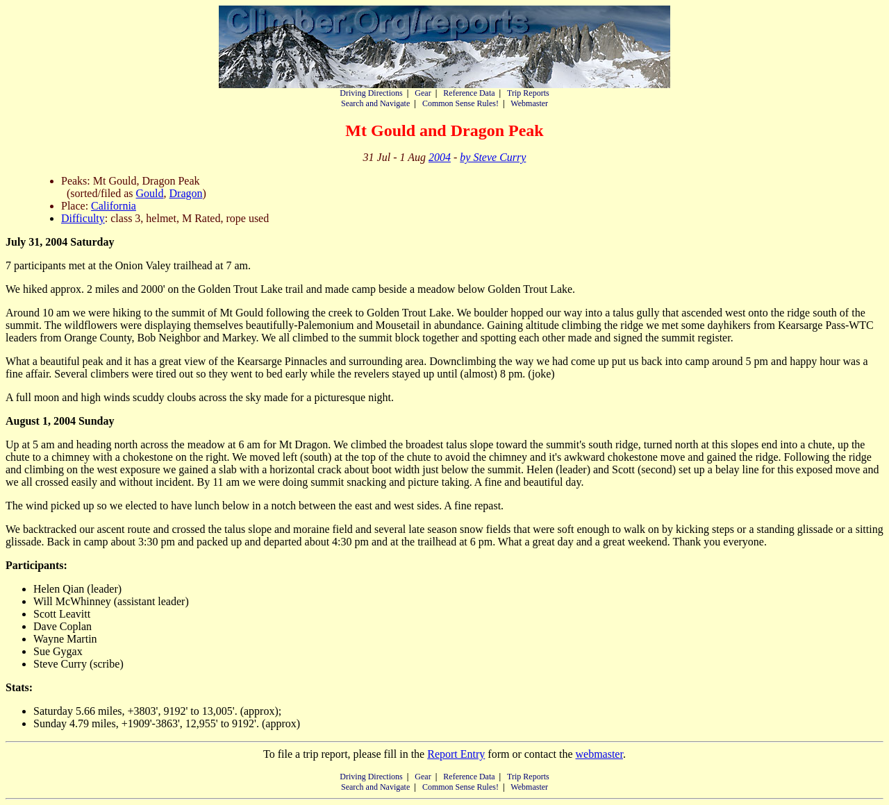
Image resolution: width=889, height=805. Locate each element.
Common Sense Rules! (460, 103)
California (113, 206)
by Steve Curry (493, 157)
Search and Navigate (375, 103)
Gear (423, 93)
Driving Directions (371, 93)
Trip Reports (528, 93)
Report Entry (456, 754)
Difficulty (83, 218)
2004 (440, 157)
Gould (150, 193)
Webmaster (529, 103)
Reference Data (469, 93)
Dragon (186, 193)
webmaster (598, 754)
